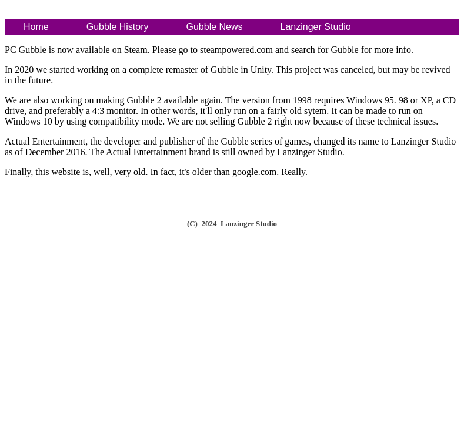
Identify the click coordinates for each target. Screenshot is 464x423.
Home (36, 27)
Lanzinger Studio (316, 27)
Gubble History (117, 27)
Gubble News (214, 27)
